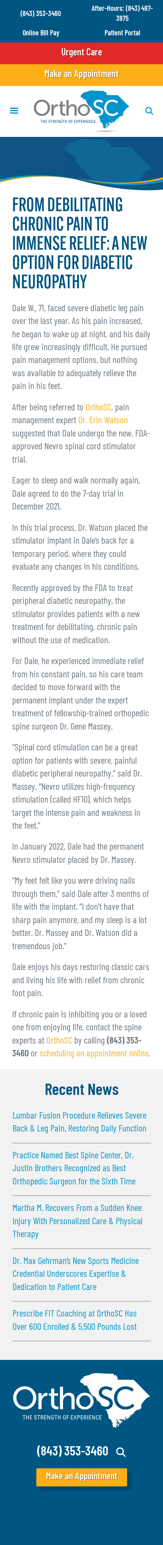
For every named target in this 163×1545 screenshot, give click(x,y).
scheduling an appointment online (94, 1054)
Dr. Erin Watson (103, 421)
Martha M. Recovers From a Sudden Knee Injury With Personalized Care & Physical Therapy (77, 1221)
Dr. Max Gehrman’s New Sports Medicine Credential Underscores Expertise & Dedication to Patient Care (76, 1274)
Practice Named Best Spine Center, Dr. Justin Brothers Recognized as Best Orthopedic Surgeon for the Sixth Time (74, 1169)
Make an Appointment (81, 74)
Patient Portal (122, 33)
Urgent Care (81, 53)
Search (121, 1452)
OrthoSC (98, 408)
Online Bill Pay (41, 33)
